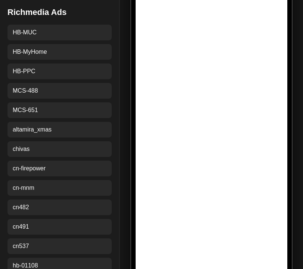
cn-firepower (29, 168)
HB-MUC (25, 32)
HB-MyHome (30, 52)
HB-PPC (24, 71)
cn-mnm (23, 188)
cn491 (21, 226)
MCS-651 (25, 110)
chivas (21, 149)
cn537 (21, 246)
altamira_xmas (32, 129)
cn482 (21, 207)
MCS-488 (25, 90)
